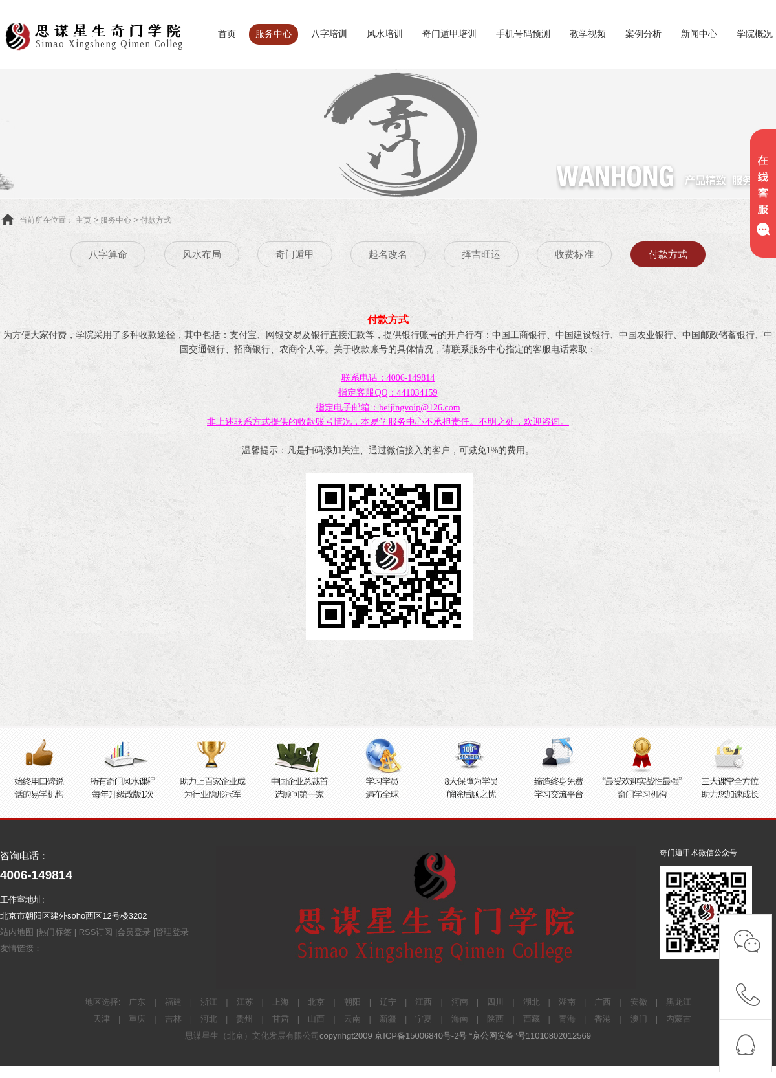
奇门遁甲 (294, 254)
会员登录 (134, 932)
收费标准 (574, 254)
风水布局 (201, 254)
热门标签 (55, 932)
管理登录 (172, 932)
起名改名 (388, 254)
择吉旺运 (481, 254)
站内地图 (17, 932)
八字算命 (108, 254)
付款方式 (155, 220)
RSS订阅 (96, 932)
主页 (83, 220)
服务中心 (115, 220)
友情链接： (21, 948)
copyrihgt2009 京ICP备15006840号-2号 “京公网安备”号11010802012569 (455, 1035)
